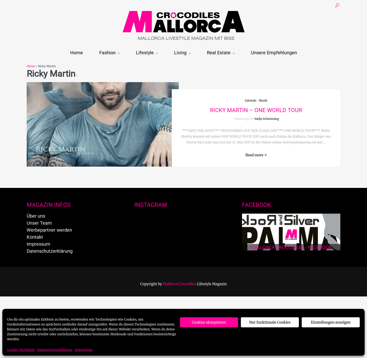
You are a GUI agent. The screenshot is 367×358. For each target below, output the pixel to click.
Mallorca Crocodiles (179, 284)
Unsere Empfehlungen (274, 52)
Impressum (84, 350)
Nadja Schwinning (266, 119)
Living (180, 52)
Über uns (36, 216)
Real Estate (219, 52)
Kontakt (35, 237)
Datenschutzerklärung (54, 350)
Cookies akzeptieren (209, 322)
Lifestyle (145, 52)
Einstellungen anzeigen (330, 322)
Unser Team (39, 223)
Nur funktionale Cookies (270, 322)
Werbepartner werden (49, 230)
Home (76, 52)
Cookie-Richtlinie (21, 350)
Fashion (107, 52)
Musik (263, 100)
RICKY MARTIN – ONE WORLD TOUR (256, 110)
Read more (256, 155)
